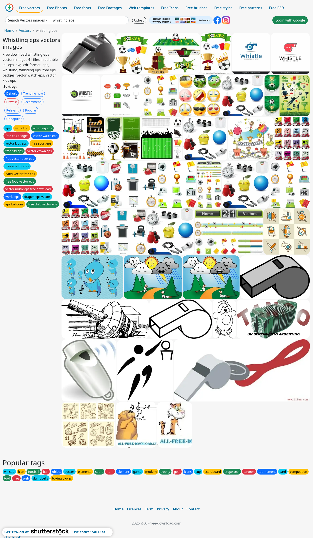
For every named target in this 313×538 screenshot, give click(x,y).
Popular (30, 110)
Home (9, 30)
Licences (134, 509)
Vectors (25, 30)
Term (149, 509)
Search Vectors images (26, 20)
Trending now (33, 93)
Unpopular (14, 119)
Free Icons (169, 7)
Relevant (12, 110)
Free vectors (29, 7)
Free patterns (250, 7)
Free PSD (276, 7)
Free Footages (110, 7)
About (178, 509)
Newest (11, 102)
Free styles (223, 7)
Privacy (163, 509)
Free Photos (57, 7)
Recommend (32, 102)
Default (11, 93)
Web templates (141, 7)
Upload (139, 20)
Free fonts (82, 7)
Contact (193, 509)
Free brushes (196, 7)
